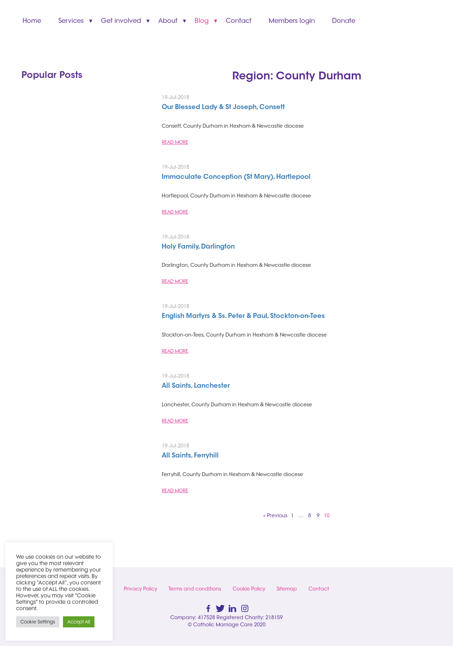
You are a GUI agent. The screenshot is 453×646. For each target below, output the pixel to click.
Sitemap (287, 589)
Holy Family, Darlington (198, 247)
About (167, 20)
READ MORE (175, 142)
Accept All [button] (78, 622)
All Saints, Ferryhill (190, 456)
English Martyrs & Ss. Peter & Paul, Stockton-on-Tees (243, 316)
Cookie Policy (249, 589)
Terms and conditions (195, 589)
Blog (202, 20)
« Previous (275, 515)
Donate (343, 20)
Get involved (121, 20)
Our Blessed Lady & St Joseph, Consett (223, 107)
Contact (239, 20)
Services (71, 20)
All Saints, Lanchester (196, 386)
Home (32, 20)
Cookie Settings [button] (37, 622)
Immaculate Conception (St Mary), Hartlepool (236, 177)
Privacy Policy (140, 589)
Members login (292, 20)
